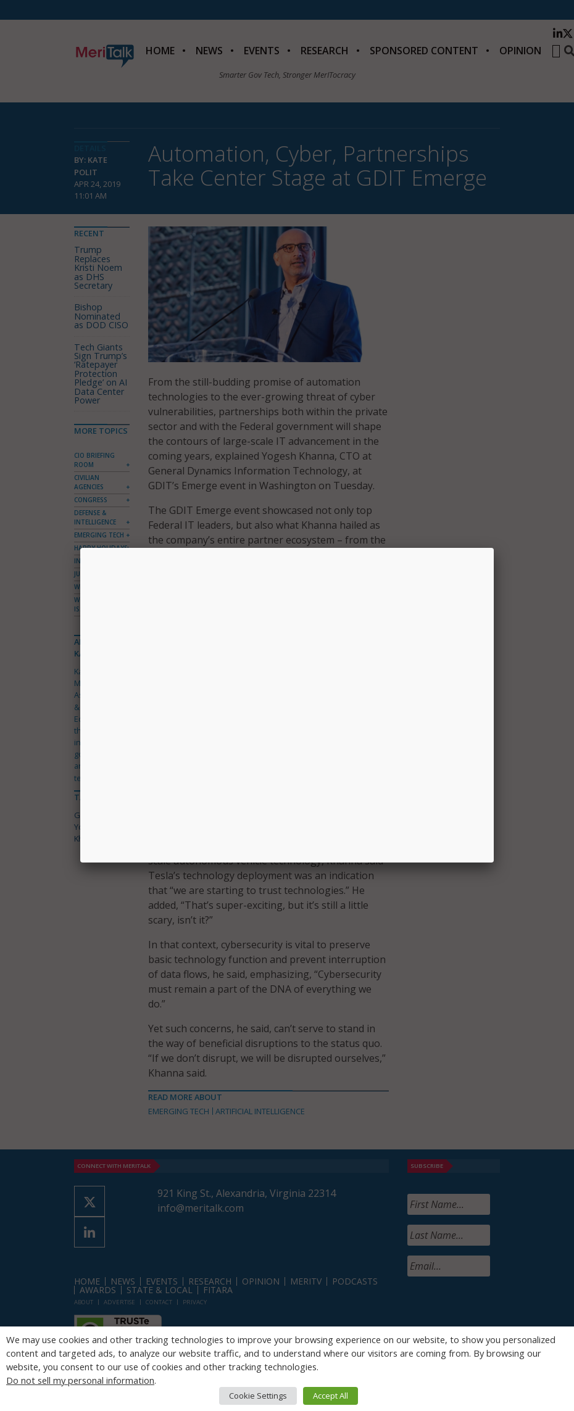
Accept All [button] (330, 1395)
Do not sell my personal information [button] (80, 1380)
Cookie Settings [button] (258, 1395)
